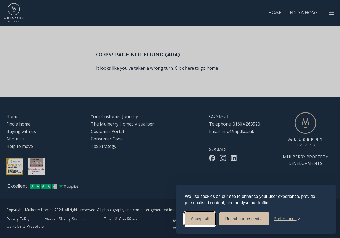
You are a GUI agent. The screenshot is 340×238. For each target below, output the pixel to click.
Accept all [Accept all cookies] (200, 218)
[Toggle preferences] (287, 219)
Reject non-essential (244, 218)
